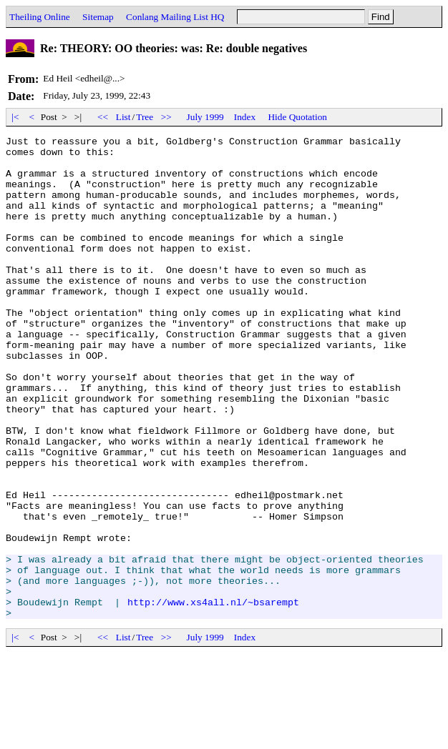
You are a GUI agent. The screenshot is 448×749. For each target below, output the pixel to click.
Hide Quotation (297, 116)
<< (103, 116)
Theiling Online (39, 16)
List (123, 116)
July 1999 (205, 116)
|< (15, 116)
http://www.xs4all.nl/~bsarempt (213, 696)
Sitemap (98, 16)
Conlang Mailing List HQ (175, 16)
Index (244, 116)
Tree (144, 116)
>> (167, 116)
